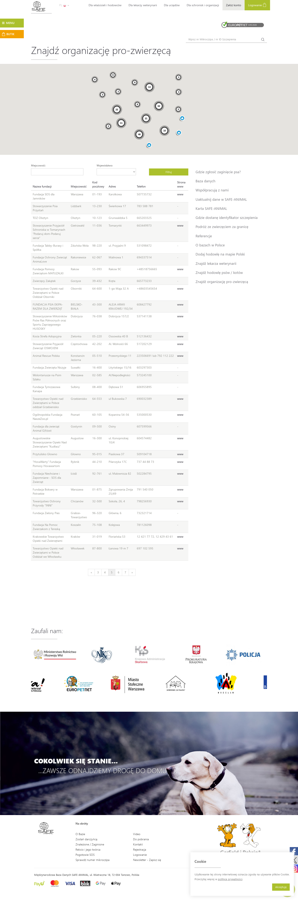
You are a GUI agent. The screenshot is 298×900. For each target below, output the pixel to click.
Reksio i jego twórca (88, 849)
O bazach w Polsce (210, 245)
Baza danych (205, 181)
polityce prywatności (230, 879)
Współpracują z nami (212, 190)
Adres (112, 186)
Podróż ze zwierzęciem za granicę (222, 226)
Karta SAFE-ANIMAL (211, 208)
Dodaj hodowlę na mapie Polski (220, 254)
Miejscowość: (38, 165)
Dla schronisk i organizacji (203, 5)
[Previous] (91, 572)
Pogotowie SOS (85, 855)
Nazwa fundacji (42, 186)
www (180, 194)
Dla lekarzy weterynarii (143, 5)
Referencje (204, 236)
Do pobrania (141, 839)
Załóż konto (233, 5)
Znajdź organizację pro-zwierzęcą (222, 281)
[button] (178, 133)
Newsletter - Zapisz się (147, 860)
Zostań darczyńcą (86, 839)
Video (136, 834)
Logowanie (257, 4)
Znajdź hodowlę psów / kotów (219, 272)
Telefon (141, 186)
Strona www (181, 184)
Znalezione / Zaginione (90, 844)
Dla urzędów (172, 5)
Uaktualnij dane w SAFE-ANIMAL (221, 199)
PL (64, 5)
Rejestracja (139, 849)
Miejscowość (79, 186)
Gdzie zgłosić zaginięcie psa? (218, 171)
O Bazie (80, 834)
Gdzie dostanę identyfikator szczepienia (227, 217)
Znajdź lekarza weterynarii (216, 263)
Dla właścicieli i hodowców (105, 5)
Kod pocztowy (98, 184)
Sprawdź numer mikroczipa (92, 860)
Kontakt (138, 844)
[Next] (132, 572)
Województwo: (105, 165)
